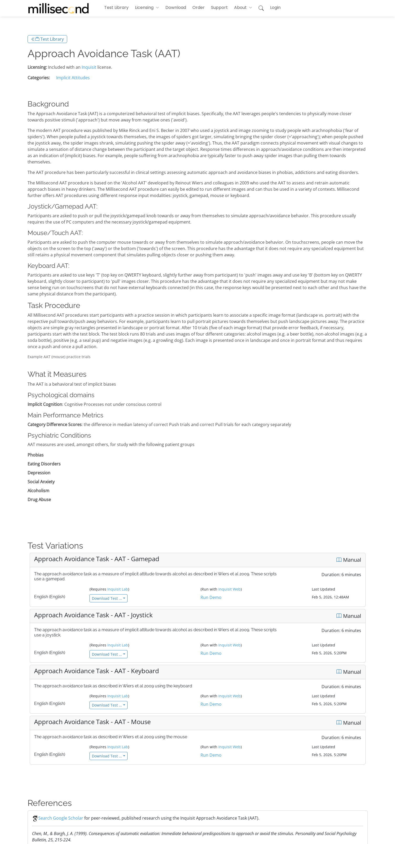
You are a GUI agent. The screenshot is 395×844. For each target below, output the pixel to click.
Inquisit (89, 67)
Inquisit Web (229, 589)
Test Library (116, 7)
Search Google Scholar (57, 818)
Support (219, 7)
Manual (348, 559)
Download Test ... (107, 598)
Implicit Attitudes (73, 78)
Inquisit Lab (117, 589)
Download (175, 7)
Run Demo (211, 597)
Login (275, 7)
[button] (147, 7)
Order (198, 7)
